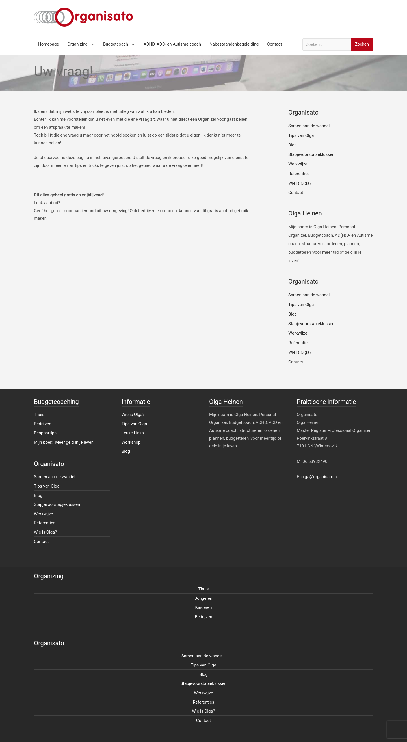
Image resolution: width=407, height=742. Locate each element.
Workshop (131, 442)
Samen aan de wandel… (310, 125)
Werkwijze (298, 164)
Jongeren (204, 598)
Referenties (299, 173)
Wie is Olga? (299, 183)
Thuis (39, 414)
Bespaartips (45, 432)
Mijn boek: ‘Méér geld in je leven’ (64, 442)
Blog (292, 145)
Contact (295, 192)
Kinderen (203, 607)
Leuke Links (133, 432)
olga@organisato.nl (319, 476)
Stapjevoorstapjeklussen (311, 154)
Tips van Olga (301, 135)
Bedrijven (42, 423)
